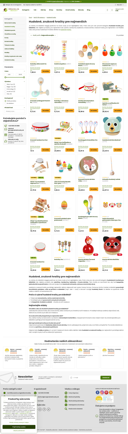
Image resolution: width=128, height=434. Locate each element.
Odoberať (105, 378)
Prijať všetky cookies (19, 427)
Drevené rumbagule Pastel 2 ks (40, 101)
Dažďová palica (60, 64)
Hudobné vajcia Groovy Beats (86, 64)
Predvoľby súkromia (51, 430)
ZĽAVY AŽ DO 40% (57, 1)
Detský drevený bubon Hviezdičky (86, 101)
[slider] (5, 77)
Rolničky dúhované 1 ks (38, 64)
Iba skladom (9, 103)
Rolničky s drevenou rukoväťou (61, 101)
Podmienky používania (85, 430)
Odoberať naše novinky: (26, 379)
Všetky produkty (10, 101)
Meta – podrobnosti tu (21, 413)
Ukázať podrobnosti (19, 430)
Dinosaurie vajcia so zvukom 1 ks (109, 64)
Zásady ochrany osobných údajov (68, 430)
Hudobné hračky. (65, 30)
